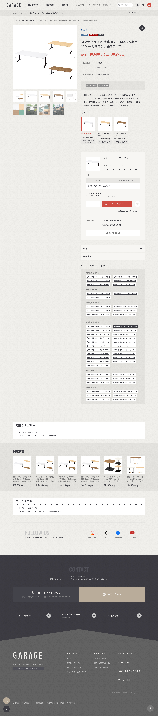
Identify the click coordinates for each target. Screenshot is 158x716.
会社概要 (16, 703)
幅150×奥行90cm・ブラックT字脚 (98, 346)
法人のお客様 (124, 662)
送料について (72, 658)
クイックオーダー (100, 658)
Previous (16, 56)
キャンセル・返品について (76, 672)
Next (73, 56)
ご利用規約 (25, 703)
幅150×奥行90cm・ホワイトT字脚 (124, 342)
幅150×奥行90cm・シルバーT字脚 (124, 346)
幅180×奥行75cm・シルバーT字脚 (98, 342)
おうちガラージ (128, 180)
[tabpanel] (45, 57)
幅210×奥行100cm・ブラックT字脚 (125, 277)
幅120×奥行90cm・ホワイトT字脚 (124, 354)
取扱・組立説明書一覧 (102, 663)
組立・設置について (74, 667)
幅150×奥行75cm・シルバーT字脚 (98, 354)
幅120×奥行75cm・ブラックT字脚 (124, 362)
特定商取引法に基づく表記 (55, 703)
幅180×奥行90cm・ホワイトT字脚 (125, 281)
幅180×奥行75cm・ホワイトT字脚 (98, 338)
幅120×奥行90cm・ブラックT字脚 (98, 358)
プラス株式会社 (25, 664)
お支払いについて (73, 663)
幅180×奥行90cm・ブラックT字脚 (98, 285)
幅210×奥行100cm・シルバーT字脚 (98, 281)
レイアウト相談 (125, 653)
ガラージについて (94, 5)
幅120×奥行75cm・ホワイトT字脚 (98, 362)
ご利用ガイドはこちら (113, 233)
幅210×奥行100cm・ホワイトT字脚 (98, 277)
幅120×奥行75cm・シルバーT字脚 (98, 366)
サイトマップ (71, 703)
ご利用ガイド (107, 5)
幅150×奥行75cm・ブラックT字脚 (124, 350)
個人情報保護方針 (38, 703)
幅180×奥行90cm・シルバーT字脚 (124, 285)
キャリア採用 (124, 679)
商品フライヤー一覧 (101, 667)
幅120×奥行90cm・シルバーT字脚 (124, 358)
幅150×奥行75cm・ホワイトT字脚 (98, 350)
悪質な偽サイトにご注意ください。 (29, 668)
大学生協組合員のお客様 (129, 671)
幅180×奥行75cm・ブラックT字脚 (124, 338)
